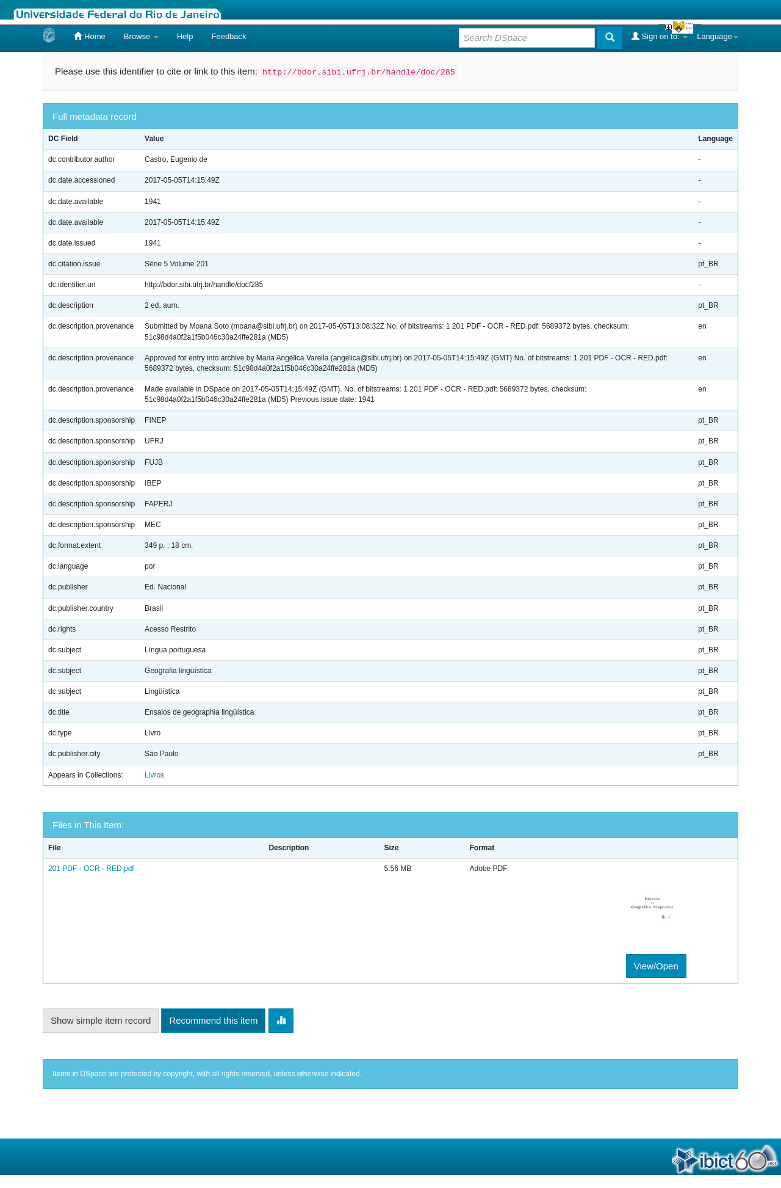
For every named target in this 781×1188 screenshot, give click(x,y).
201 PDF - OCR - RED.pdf (91, 868)
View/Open (656, 966)
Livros (154, 775)
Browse (141, 36)
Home (89, 36)
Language (717, 36)
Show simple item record (101, 1020)
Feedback (228, 36)
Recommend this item (213, 1020)
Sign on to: (660, 36)
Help (185, 36)
